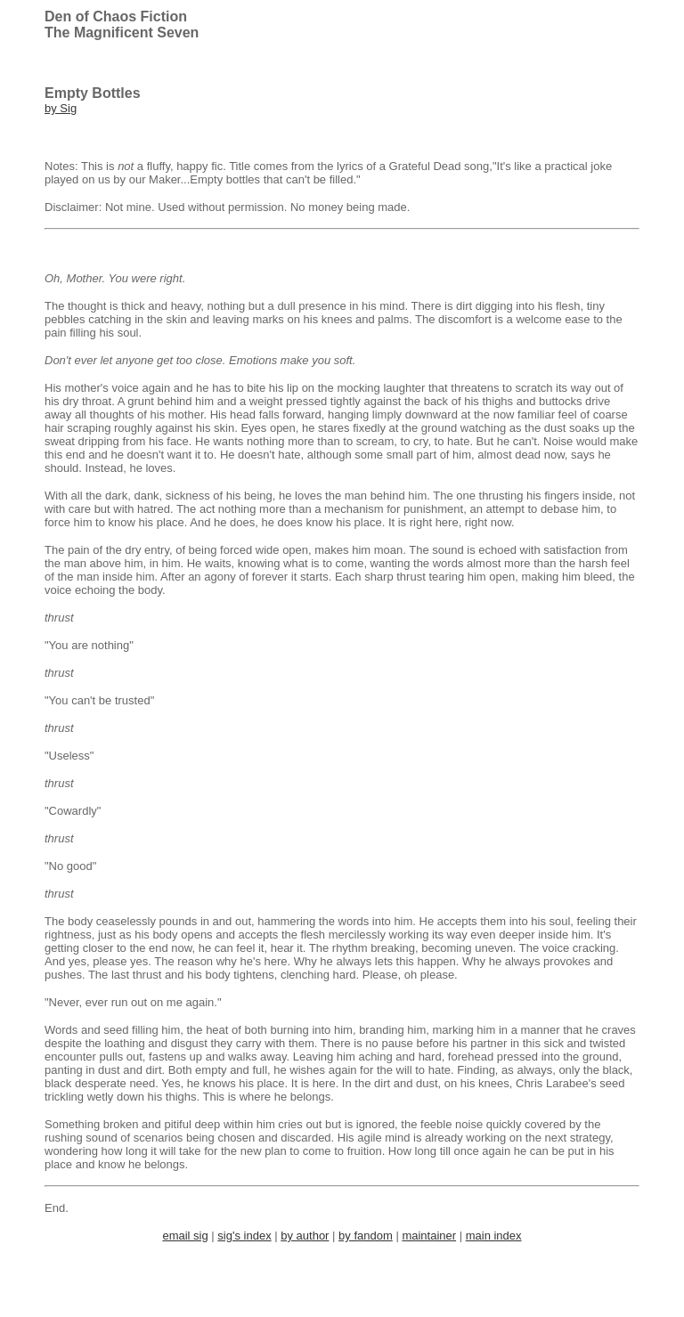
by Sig (61, 108)
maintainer (429, 1235)
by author (305, 1235)
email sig (185, 1235)
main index (494, 1235)
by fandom (365, 1235)
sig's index (244, 1235)
